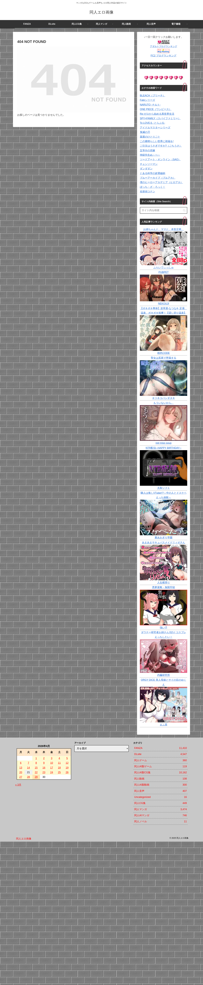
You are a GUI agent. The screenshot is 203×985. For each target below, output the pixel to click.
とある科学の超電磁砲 (152, 173)
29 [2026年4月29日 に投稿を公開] (36, 777)
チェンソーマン (149, 164)
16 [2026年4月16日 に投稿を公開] (43, 767)
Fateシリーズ (147, 100)
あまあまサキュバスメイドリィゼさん (163, 542)
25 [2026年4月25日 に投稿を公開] (59, 772)
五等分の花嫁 (147, 150)
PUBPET (163, 272)
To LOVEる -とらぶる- (152, 123)
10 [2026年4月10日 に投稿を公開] (51, 762)
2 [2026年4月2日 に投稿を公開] (44, 758)
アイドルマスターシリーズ (155, 127)
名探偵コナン (147, 191)
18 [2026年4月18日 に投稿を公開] (59, 767)
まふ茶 (163, 724)
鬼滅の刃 (145, 132)
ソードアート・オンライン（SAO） (160, 159)
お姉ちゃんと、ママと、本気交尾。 (163, 229)
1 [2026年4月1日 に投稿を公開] (36, 758)
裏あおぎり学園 (163, 537)
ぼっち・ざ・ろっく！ (152, 187)
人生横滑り (163, 582)
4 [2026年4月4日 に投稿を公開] (59, 758)
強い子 (163, 627)
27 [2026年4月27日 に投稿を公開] (20, 777)
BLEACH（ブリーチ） (152, 95)
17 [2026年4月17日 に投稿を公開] (51, 767)
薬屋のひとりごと (150, 136)
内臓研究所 (163, 675)
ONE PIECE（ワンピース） (155, 109)
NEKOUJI (163, 303)
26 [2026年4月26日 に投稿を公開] (67, 772)
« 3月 (18, 784)
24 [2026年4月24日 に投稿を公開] (51, 772)
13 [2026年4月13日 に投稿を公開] (20, 767)
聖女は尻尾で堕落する (163, 357)
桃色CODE (163, 353)
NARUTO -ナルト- (150, 104)
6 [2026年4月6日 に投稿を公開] (20, 762)
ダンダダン (146, 168)
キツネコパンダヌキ (163, 398)
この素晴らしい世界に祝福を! (157, 141)
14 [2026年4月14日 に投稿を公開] (28, 767)
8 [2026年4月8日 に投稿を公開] (36, 762)
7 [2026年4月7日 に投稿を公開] (28, 762)
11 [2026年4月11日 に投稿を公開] (59, 762)
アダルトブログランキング (163, 46)
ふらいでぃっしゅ (163, 267)
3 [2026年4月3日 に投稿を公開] (51, 758)
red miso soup (163, 443)
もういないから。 (163, 402)
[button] (184, 210)
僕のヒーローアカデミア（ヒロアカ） (161, 182)
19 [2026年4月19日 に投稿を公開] (67, 767)
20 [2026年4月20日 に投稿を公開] (20, 772)
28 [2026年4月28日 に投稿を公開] (28, 777)
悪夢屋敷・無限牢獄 (163, 587)
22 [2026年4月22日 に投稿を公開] (36, 772)
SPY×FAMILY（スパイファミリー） (160, 118)
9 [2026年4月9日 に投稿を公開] (44, 762)
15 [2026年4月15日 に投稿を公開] (36, 767)
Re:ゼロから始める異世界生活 (157, 113)
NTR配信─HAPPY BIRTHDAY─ (163, 447)
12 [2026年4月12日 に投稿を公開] (67, 762)
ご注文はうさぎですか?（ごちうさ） (161, 145)
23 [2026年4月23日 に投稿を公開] (43, 772)
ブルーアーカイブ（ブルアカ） (157, 177)
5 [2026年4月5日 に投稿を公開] (67, 758)
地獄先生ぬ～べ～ (150, 155)
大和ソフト (163, 488)
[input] (163, 210)
